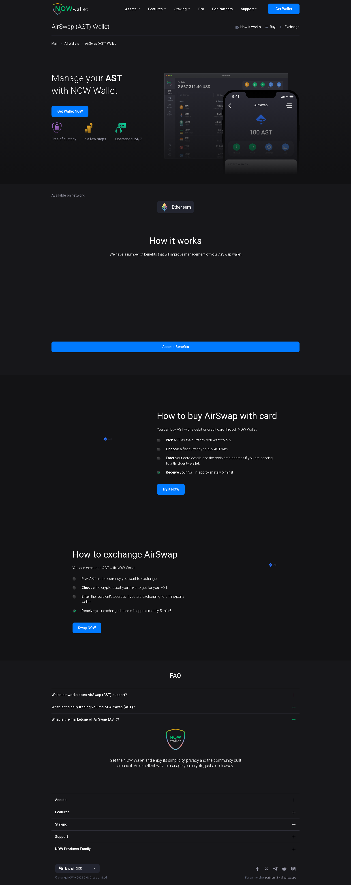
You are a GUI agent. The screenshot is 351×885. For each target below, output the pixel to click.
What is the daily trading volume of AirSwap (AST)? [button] (93, 707)
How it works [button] (248, 27)
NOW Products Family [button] (73, 849)
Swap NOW (87, 628)
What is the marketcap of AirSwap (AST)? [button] (85, 719)
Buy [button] (270, 27)
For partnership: (270, 877)
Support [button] (61, 837)
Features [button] (62, 812)
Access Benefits (175, 347)
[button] (70, 9)
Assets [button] (60, 800)
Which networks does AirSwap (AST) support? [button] (89, 695)
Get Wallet (284, 9)
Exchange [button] (289, 27)
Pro (201, 9)
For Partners (222, 9)
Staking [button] (61, 824)
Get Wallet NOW (70, 111)
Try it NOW (170, 489)
